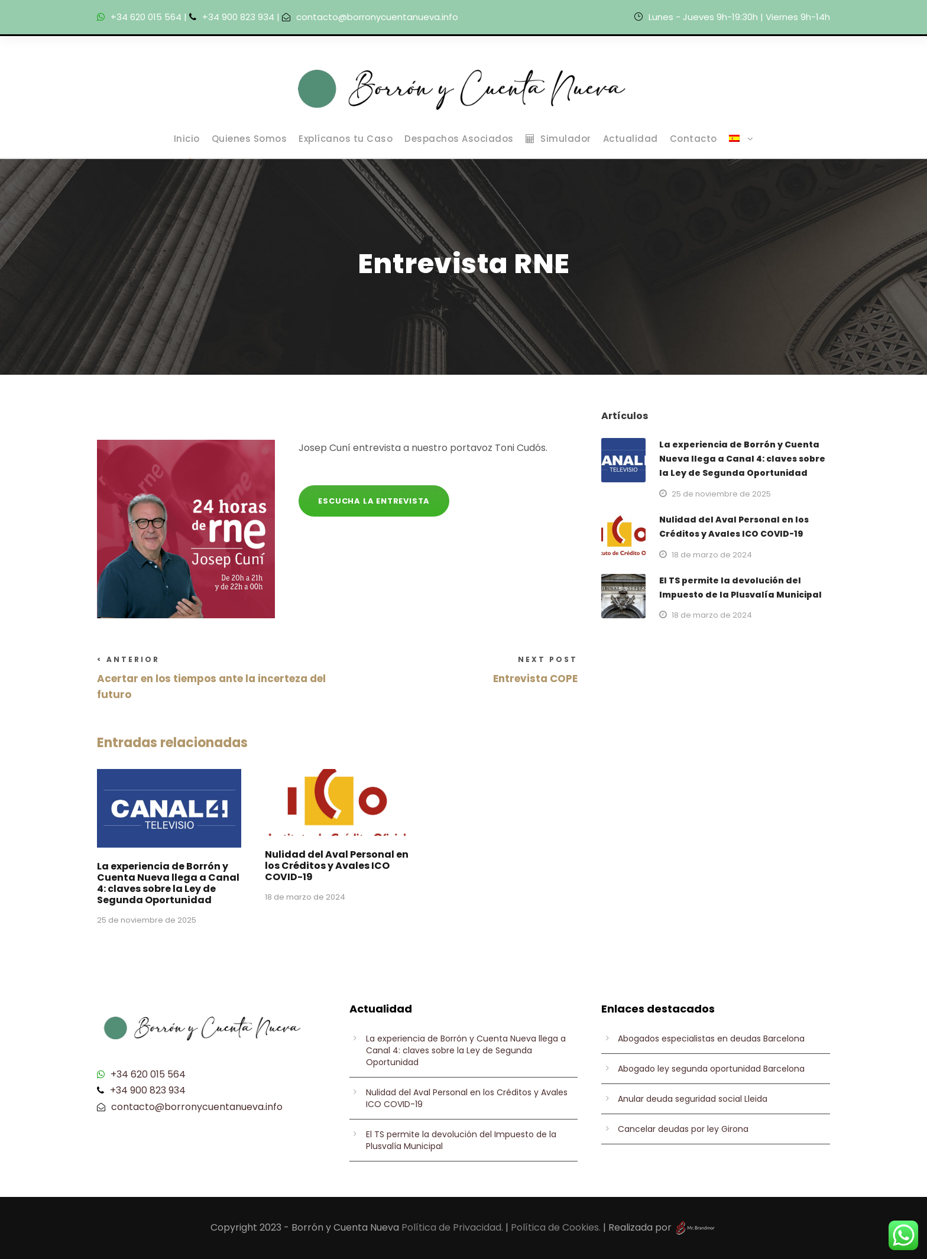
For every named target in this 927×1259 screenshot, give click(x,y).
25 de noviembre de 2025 (146, 920)
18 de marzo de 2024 (305, 897)
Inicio (187, 138)
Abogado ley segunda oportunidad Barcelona (711, 1069)
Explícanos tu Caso (346, 138)
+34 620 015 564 (146, 17)
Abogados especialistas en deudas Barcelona (711, 1038)
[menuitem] (741, 144)
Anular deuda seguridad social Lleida (692, 1099)
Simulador (558, 138)
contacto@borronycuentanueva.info (377, 17)
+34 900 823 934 (238, 17)
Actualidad (630, 138)
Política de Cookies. (556, 1227)
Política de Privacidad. (452, 1227)
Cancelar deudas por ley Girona (683, 1129)
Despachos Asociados (459, 138)
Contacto (693, 138)
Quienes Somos (249, 138)
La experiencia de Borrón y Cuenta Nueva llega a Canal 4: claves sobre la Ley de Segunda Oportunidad (168, 883)
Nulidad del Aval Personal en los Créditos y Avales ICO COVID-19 (337, 866)
